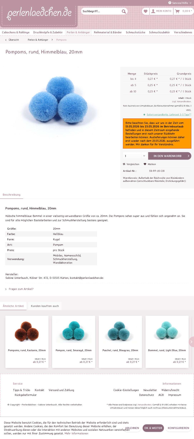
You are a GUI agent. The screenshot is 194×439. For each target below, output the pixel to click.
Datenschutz (146, 395)
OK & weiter (153, 428)
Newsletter (150, 390)
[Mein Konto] (161, 11)
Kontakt (39, 390)
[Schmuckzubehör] (159, 32)
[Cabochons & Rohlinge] (15, 32)
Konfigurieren (178, 428)
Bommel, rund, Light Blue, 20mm (167, 350)
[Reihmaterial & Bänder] (108, 32)
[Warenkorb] (184, 11)
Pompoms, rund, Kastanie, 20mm (27, 350)
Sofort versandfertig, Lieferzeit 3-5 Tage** (169, 114)
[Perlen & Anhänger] (78, 32)
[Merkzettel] (145, 11)
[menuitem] (104, 11)
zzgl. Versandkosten (181, 101)
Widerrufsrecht (170, 390)
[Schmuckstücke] (135, 32)
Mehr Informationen (76, 433)
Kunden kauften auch (45, 306)
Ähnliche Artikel (13, 306)
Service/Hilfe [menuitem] (178, 3)
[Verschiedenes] (183, 32)
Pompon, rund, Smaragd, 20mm (74, 350)
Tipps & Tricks (21, 390)
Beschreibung (11, 194)
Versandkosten (144, 404)
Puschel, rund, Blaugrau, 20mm (120, 350)
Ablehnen (132, 428)
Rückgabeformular (26, 395)
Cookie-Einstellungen (126, 390)
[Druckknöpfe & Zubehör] (48, 32)
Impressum (174, 395)
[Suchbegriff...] (104, 11)
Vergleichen (131, 164)
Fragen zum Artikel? (19, 289)
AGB (161, 395)
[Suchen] (124, 11)
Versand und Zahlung (61, 390)
